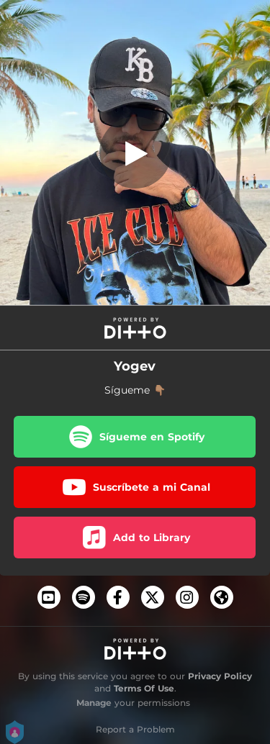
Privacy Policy (220, 676)
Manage (94, 702)
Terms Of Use (144, 688)
